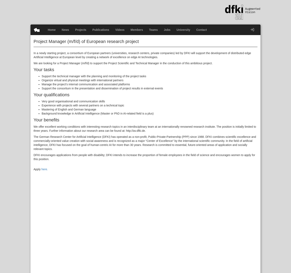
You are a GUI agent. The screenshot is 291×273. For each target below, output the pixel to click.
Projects (80, 29)
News (65, 29)
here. (44, 169)
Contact (201, 29)
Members (137, 29)
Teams (153, 29)
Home (52, 29)
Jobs (167, 29)
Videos (119, 29)
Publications (100, 29)
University (183, 29)
